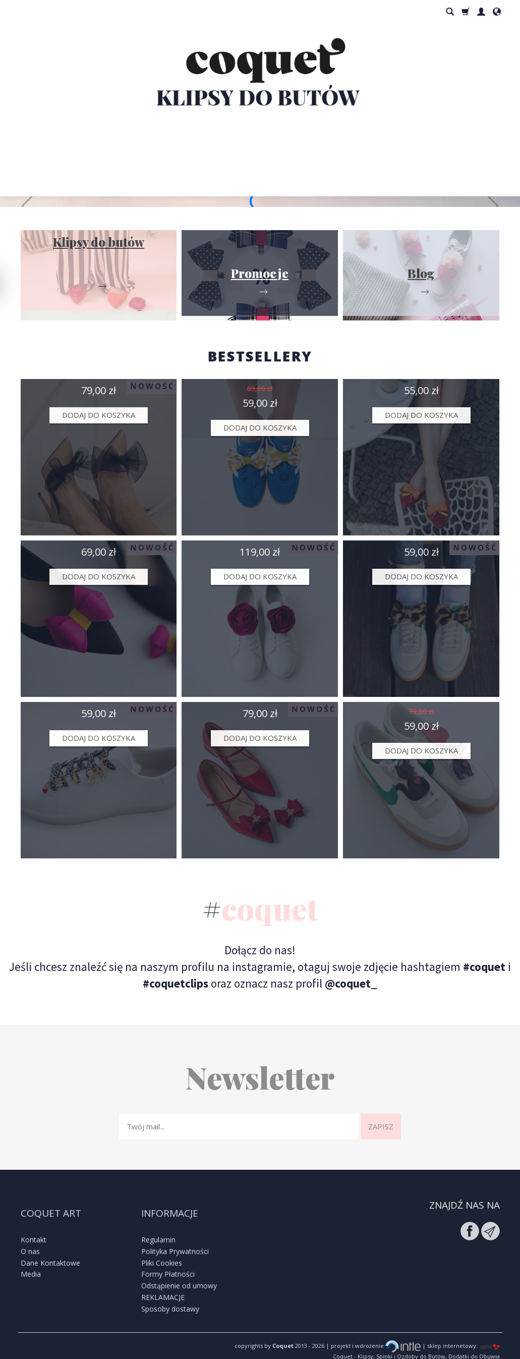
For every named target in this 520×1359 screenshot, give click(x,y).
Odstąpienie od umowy (179, 1271)
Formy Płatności (168, 1260)
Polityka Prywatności (175, 1237)
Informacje (169, 1205)
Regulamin (158, 1225)
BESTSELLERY (260, 356)
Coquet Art (51, 1205)
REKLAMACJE (163, 1283)
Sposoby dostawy (170, 1294)
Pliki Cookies (161, 1248)
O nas (30, 1237)
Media (31, 1260)
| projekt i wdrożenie (372, 1331)
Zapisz (380, 1126)
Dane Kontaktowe (50, 1248)
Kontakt (33, 1225)
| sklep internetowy (448, 1331)
